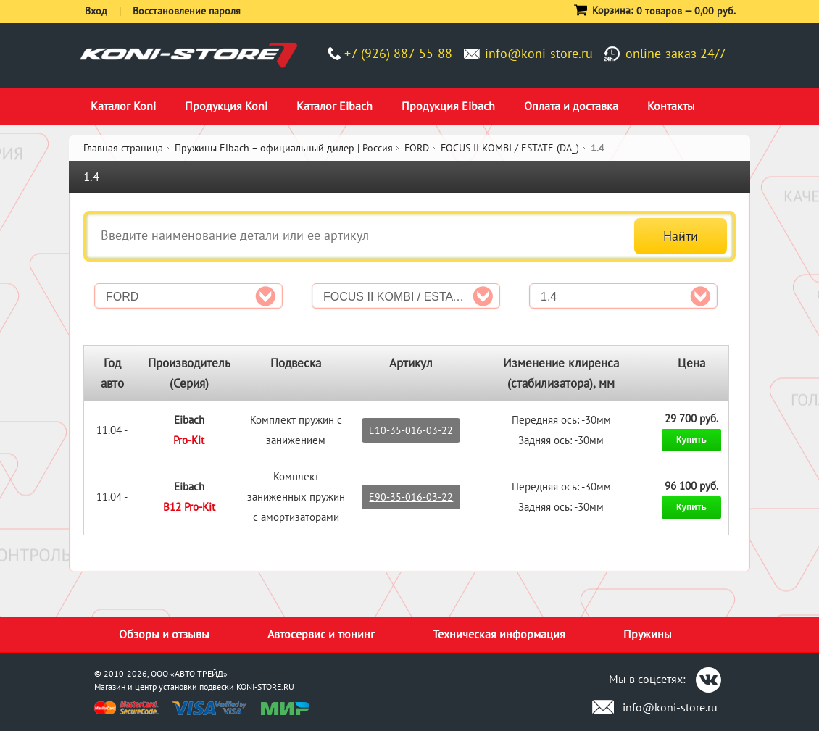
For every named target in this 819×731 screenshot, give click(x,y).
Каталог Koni (123, 106)
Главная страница (123, 147)
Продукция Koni (226, 106)
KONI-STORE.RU (265, 686)
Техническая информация (499, 634)
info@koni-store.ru (539, 53)
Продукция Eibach (448, 106)
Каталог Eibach (334, 106)
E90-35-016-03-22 (411, 497)
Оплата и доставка (571, 106)
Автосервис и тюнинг (321, 634)
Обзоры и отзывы (164, 634)
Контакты (671, 106)
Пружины (647, 634)
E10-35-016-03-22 (411, 430)
